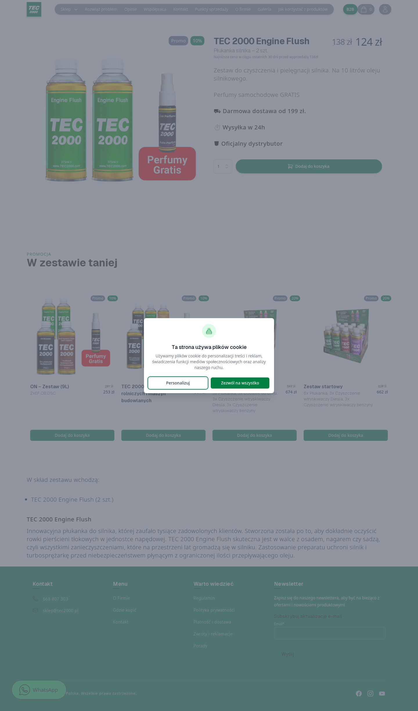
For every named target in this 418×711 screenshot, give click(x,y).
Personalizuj (178, 383)
